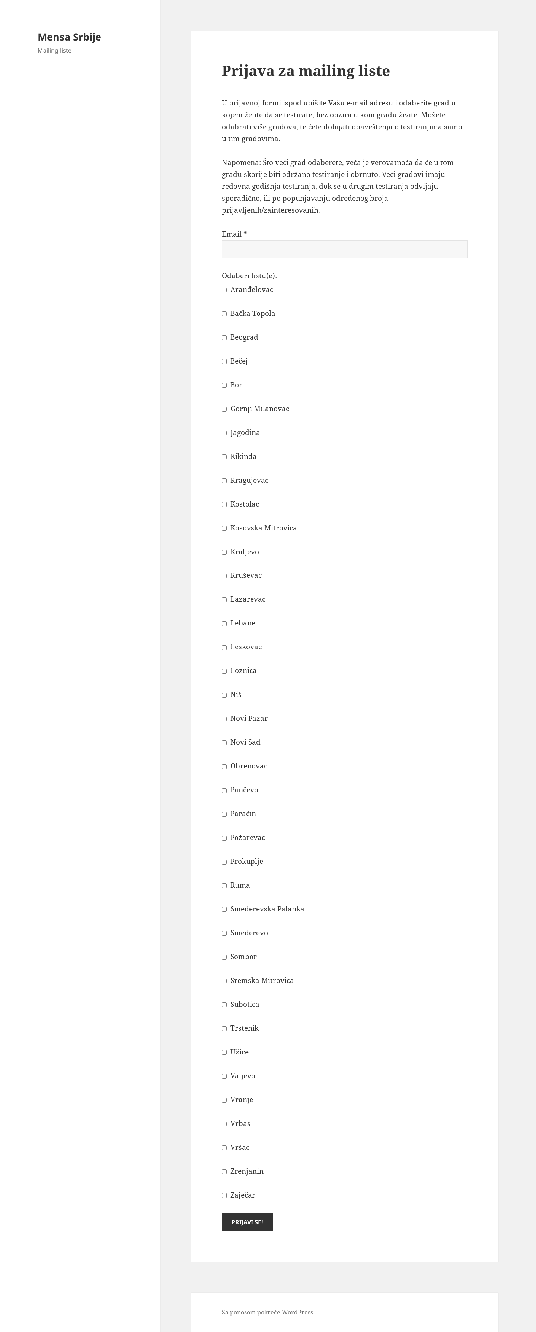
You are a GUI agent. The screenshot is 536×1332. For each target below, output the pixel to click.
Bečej (235, 361)
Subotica (240, 1004)
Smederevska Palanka (263, 909)
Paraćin (239, 813)
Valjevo (238, 1076)
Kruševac (242, 575)
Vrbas (236, 1123)
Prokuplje (242, 861)
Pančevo (240, 790)
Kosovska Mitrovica (259, 528)
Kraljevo (240, 551)
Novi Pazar (245, 718)
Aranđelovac (247, 289)
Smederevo (245, 933)
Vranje (237, 1099)
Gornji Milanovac (255, 408)
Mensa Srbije (69, 37)
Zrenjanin (243, 1171)
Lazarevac (243, 599)
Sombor (239, 956)
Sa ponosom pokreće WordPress (267, 1312)
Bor (232, 385)
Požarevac (243, 837)
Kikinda (239, 456)
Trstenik (240, 1028)
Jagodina (241, 432)
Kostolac (240, 504)
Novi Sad (241, 742)
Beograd (240, 337)
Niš (232, 694)
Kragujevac (245, 480)
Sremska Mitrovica (258, 980)
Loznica (239, 670)
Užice (235, 1052)
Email (234, 234)
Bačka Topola (248, 313)
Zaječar (238, 1195)
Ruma (236, 885)
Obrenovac (244, 766)
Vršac (235, 1147)
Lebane (238, 623)
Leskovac (242, 646)
